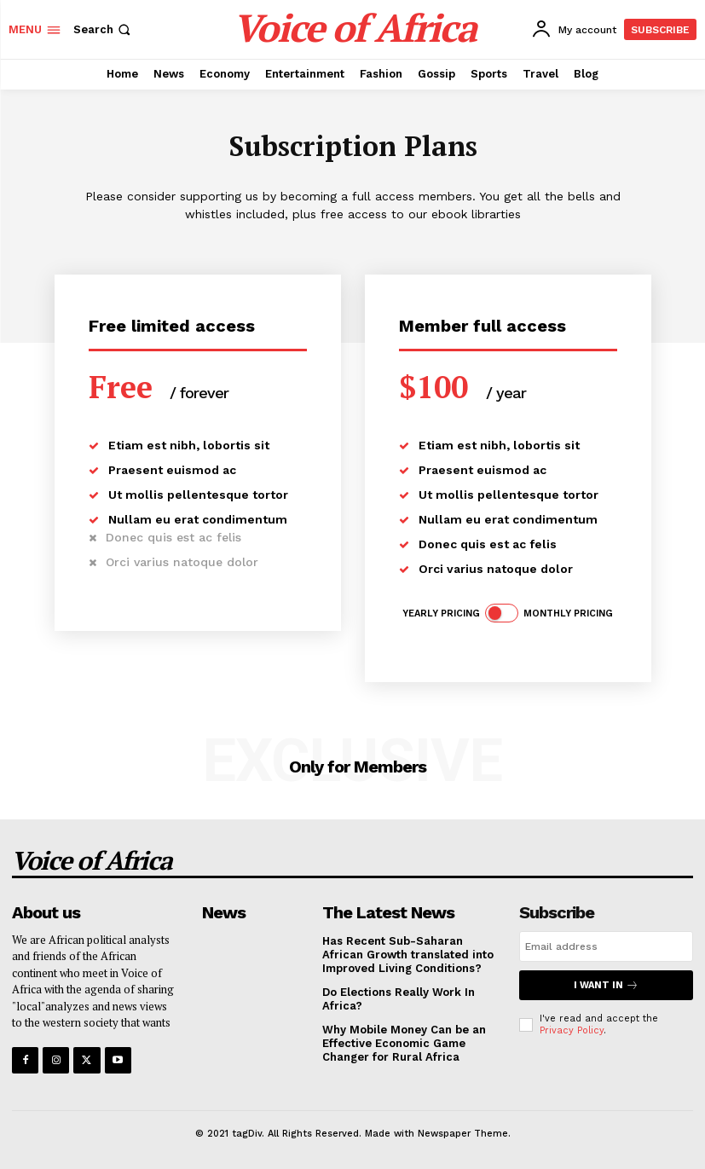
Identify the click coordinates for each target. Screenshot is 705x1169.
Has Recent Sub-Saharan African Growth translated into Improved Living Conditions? (408, 954)
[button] (103, 29)
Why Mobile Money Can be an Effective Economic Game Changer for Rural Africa (404, 1042)
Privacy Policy (572, 1030)
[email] (606, 946)
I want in (606, 985)
